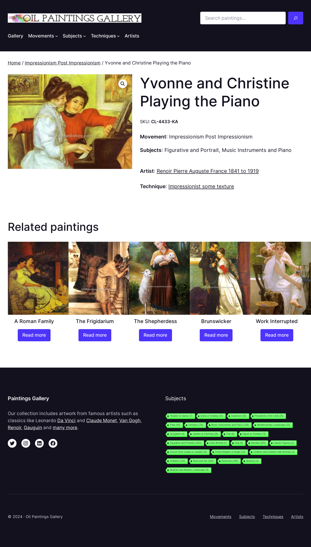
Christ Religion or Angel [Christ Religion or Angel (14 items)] (230, 452)
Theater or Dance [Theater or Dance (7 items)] (181, 416)
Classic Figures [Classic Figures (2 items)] (284, 443)
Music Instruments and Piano (257, 150)
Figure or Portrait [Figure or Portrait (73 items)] (254, 434)
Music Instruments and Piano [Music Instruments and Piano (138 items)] (230, 425)
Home (14, 63)
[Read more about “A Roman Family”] (34, 335)
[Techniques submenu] (118, 35)
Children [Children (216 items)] (177, 461)
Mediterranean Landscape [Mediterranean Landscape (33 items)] (273, 425)
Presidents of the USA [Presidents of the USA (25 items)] (269, 416)
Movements (220, 516)
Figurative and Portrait (191, 150)
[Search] (295, 18)
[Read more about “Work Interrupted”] (276, 335)
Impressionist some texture (201, 186)
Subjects (247, 516)
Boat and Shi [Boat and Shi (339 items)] (203, 461)
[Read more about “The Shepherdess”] (155, 335)
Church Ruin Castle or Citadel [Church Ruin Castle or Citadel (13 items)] (188, 452)
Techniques (273, 516)
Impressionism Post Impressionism (63, 63)
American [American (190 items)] (230, 461)
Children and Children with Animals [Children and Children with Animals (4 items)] (274, 452)
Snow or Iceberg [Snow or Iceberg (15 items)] (211, 416)
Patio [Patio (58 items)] (175, 425)
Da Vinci (66, 420)
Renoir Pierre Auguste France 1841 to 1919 (208, 171)
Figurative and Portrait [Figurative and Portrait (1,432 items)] (185, 443)
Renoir (14, 427)
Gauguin (33, 427)
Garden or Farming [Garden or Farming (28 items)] (205, 434)
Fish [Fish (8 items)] (230, 434)
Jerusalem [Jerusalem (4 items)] (177, 434)
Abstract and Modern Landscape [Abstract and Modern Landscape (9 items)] (189, 470)
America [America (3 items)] (252, 461)
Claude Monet (101, 420)
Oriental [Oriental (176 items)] (195, 425)
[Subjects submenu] (84, 35)
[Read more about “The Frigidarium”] (94, 335)
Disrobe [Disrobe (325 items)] (258, 443)
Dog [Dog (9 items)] (239, 443)
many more (65, 427)
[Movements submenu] (56, 35)
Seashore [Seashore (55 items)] (238, 416)
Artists (297, 516)
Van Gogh (129, 420)
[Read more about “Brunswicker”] (216, 335)
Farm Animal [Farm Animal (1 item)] (218, 443)
